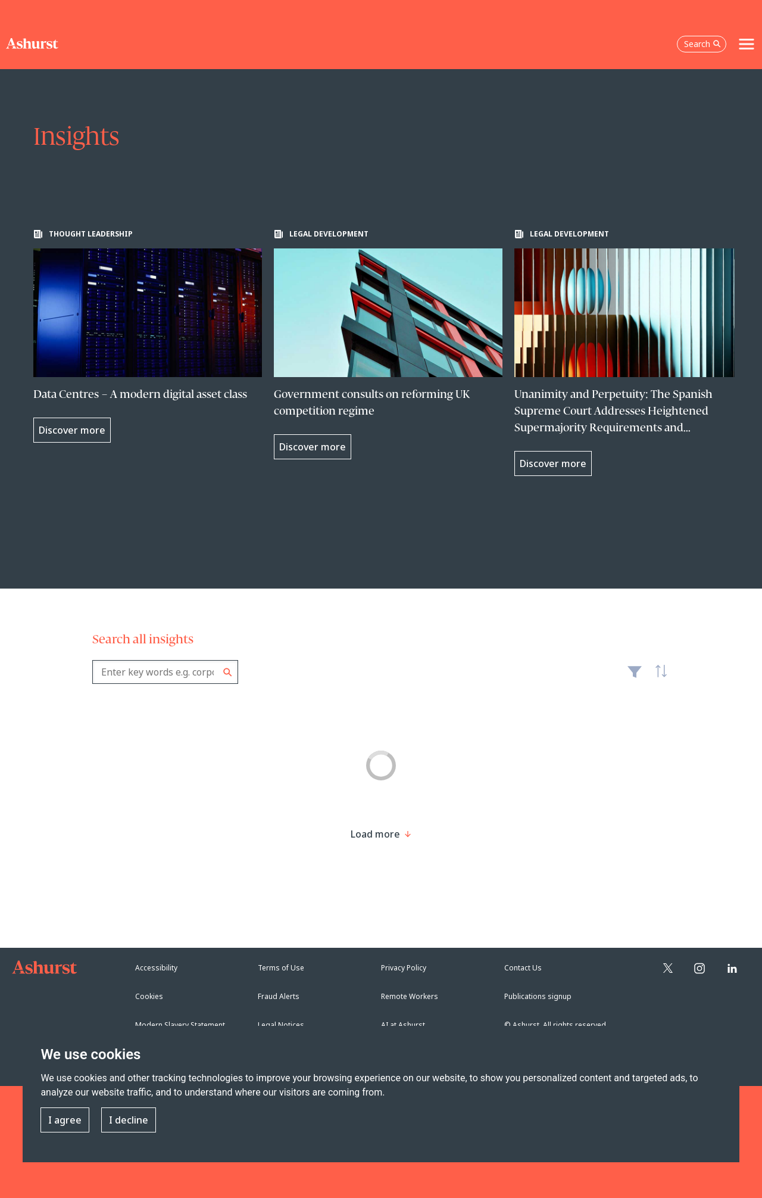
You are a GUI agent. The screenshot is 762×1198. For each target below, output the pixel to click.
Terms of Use (281, 968)
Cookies (149, 996)
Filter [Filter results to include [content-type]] (634, 677)
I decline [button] (128, 1120)
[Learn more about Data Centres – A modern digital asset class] (147, 336)
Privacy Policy (403, 968)
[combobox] (165, 672)
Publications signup (538, 996)
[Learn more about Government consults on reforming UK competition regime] (388, 344)
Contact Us (523, 968)
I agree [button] (65, 1120)
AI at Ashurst (403, 1025)
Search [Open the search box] (702, 43)
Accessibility (156, 968)
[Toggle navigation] (746, 44)
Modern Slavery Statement (180, 1025)
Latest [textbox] (658, 678)
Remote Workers (409, 996)
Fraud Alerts (278, 996)
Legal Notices (281, 1025)
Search (227, 672)
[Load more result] (375, 834)
